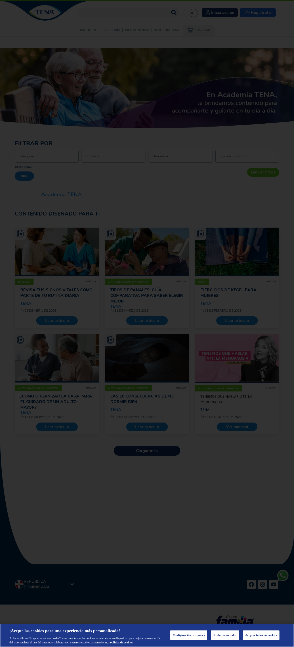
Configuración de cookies (189, 635)
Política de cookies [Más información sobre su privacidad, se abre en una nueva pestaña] (121, 642)
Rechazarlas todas (225, 635)
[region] (147, 635)
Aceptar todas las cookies (261, 635)
